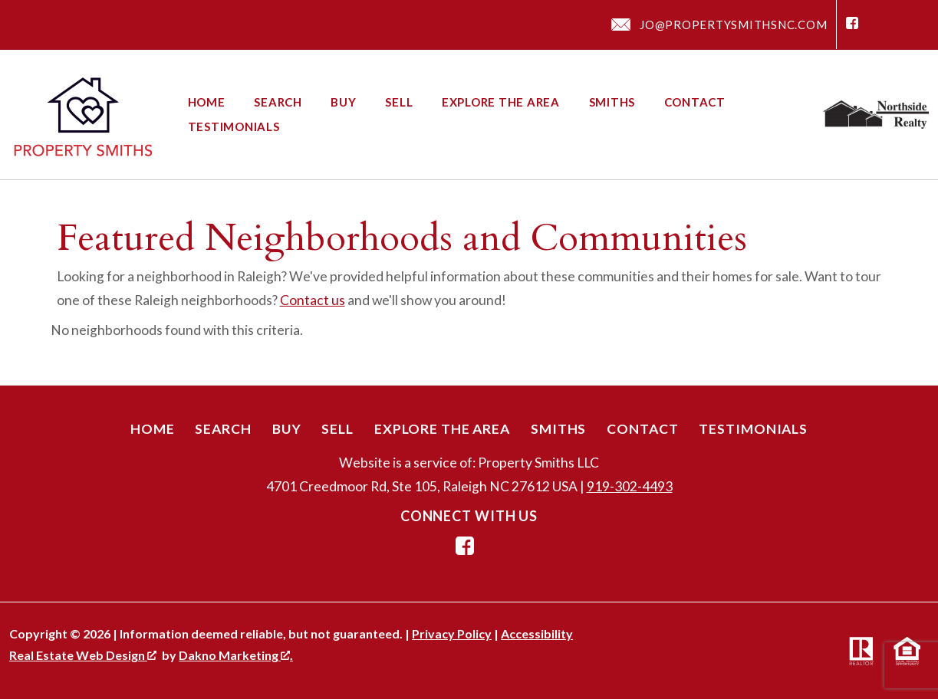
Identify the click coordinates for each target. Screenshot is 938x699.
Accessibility (537, 633)
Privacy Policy (452, 633)
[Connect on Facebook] (852, 24)
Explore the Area (501, 102)
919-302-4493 (630, 486)
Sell (399, 102)
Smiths (612, 102)
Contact (695, 102)
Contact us (312, 300)
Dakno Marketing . (236, 655)
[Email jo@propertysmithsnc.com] (719, 24)
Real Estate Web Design (82, 655)
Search (278, 102)
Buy (343, 102)
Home (206, 102)
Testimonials (234, 127)
